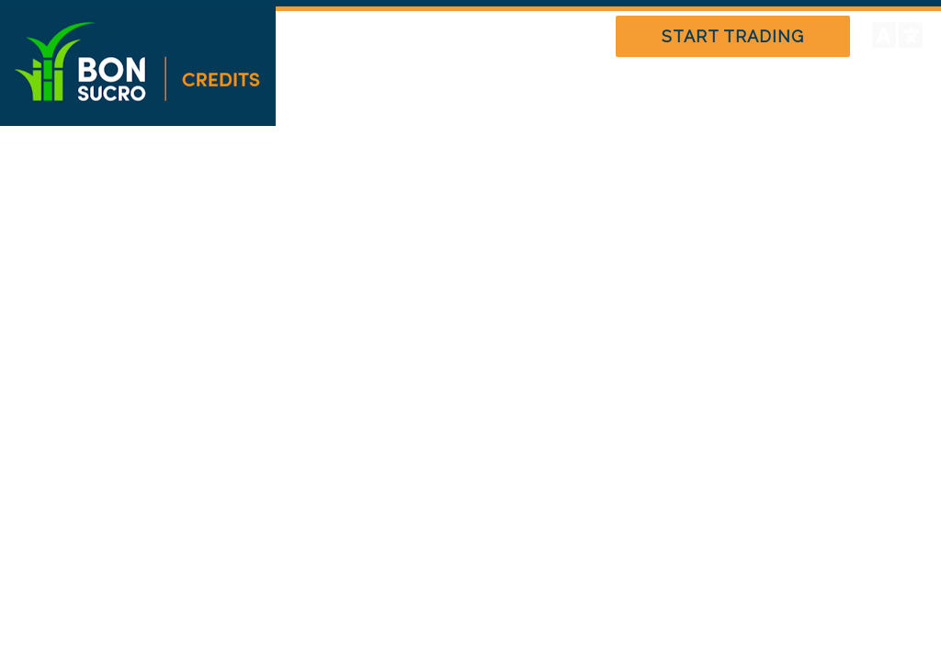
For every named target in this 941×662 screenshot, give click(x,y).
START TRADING (733, 36)
